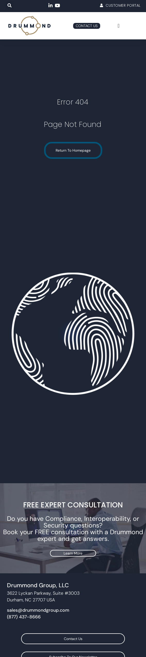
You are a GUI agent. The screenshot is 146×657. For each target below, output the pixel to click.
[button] (9, 5)
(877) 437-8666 (24, 617)
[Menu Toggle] (118, 25)
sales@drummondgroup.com (38, 610)
